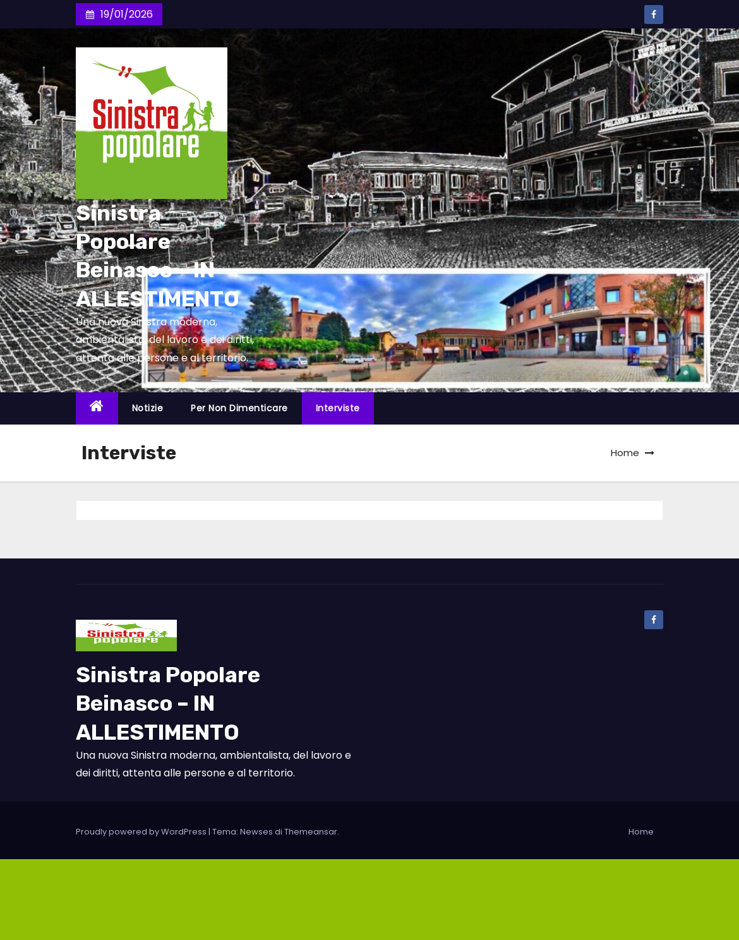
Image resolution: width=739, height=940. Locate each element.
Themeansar (310, 832)
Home (625, 452)
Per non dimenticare (239, 408)
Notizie (148, 408)
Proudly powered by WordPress (142, 832)
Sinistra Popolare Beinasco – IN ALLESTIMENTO (168, 703)
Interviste (338, 408)
